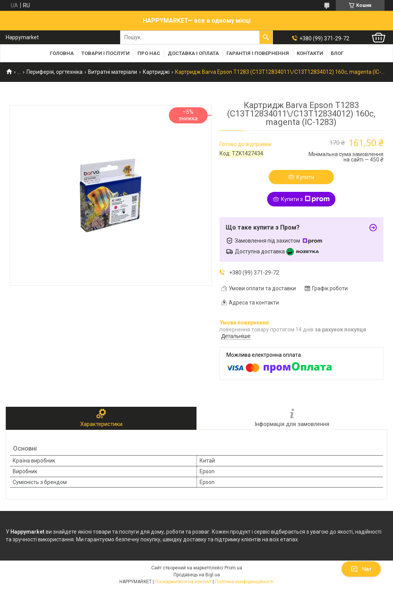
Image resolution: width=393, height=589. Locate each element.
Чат (361, 569)
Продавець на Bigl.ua (196, 574)
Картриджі (156, 72)
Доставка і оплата (193, 53)
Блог (337, 53)
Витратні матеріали (112, 72)
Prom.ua (233, 568)
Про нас (148, 53)
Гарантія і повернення (257, 53)
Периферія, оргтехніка (54, 72)
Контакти (310, 53)
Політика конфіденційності (244, 581)
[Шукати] (265, 37)
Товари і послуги (105, 53)
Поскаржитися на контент (183, 581)
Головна (62, 53)
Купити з (305, 199)
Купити (305, 177)
